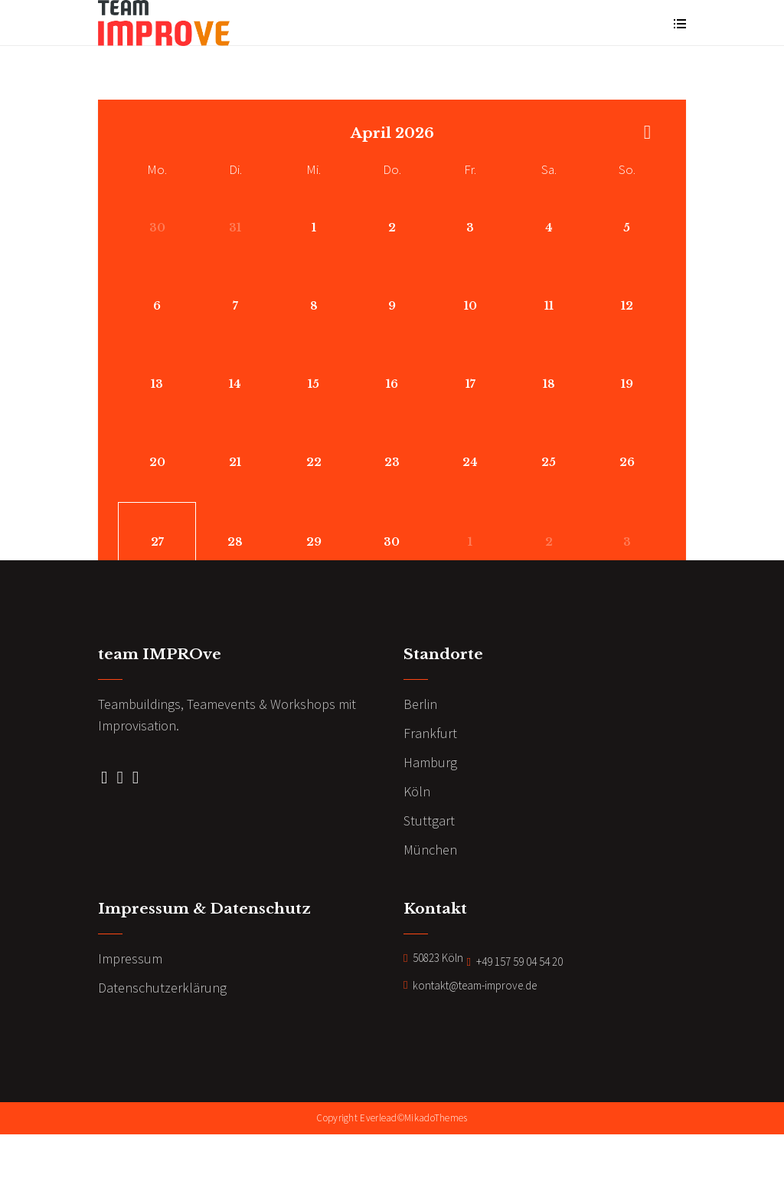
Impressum (130, 1013)
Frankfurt (430, 788)
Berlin (420, 759)
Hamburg (430, 817)
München (430, 905)
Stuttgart (429, 875)
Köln (416, 846)
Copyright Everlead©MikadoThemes (391, 1173)
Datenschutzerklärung (162, 1043)
